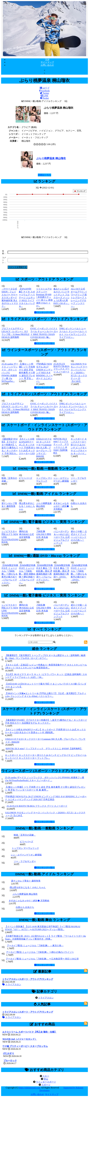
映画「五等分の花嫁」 (25, 835)
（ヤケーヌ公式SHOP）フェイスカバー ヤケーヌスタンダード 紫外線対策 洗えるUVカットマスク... (10, 297)
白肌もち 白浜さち (25, 907)
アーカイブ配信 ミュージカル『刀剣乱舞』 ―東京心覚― (35, 945)
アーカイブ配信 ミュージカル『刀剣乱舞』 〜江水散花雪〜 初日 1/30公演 (42, 959)
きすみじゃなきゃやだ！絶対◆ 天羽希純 (61, 506)
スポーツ (45, 1085)
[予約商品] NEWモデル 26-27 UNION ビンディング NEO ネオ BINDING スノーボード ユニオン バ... (44, 372)
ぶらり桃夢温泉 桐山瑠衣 (51, 158)
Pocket (44, 98)
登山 (46, 1079)
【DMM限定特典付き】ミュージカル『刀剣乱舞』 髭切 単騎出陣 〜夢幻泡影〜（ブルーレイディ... (27, 574)
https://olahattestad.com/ (30, 1087)
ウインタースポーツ (46, 1082)
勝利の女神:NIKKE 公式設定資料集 (26, 534)
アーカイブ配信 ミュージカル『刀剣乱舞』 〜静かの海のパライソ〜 (40, 952)
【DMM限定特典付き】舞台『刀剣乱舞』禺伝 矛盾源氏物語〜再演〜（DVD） (61, 571)
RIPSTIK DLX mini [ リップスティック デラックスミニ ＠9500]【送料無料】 (44, 748)
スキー (46, 1076)
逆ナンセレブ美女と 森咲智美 (25, 881)
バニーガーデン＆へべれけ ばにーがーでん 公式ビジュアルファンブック (62, 537)
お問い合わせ (47, 65)
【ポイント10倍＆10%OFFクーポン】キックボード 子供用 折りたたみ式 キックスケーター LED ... (27, 447)
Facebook (44, 91)
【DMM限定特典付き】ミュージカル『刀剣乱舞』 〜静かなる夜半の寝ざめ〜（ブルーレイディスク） (10, 574)
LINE (44, 95)
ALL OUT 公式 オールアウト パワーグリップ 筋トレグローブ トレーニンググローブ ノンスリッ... (79, 297)
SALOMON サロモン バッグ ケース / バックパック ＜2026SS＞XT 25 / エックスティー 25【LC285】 (79, 372)
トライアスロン (11, 984)
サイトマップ (47, 62)
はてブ (44, 88)
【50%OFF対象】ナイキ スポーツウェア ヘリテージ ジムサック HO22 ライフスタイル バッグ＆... (27, 297)
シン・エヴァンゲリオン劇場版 (26, 855)
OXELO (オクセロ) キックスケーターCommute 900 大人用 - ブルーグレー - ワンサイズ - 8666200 (44, 447)
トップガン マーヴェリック (25, 848)
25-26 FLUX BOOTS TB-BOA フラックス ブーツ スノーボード (61, 368)
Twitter (44, 93)
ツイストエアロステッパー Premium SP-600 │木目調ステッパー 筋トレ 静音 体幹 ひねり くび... (44, 297)
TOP (47, 59)
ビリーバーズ (25, 478)
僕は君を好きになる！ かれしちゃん (27, 506)
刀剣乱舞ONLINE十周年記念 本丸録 (43, 534)
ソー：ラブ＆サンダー (25, 861)
